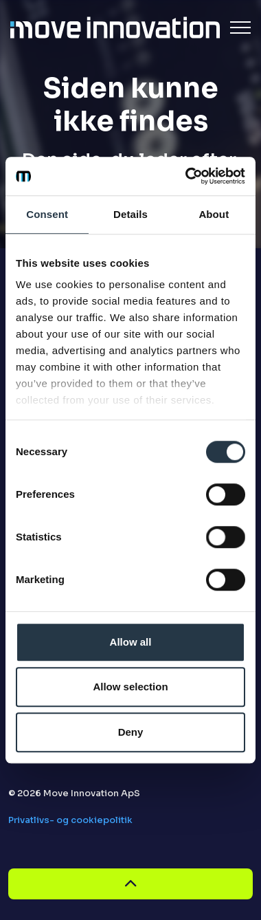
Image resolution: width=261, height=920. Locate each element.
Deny (131, 732)
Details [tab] (130, 214)
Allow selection (130, 686)
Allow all (131, 642)
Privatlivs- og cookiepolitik (70, 820)
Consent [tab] (47, 214)
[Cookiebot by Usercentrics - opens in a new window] (186, 176)
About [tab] (213, 214)
